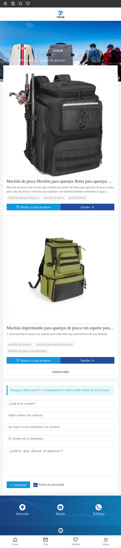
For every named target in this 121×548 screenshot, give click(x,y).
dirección (22, 514)
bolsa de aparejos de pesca (23, 197)
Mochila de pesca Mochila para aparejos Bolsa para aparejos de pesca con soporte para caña (60, 181)
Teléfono (99, 514)
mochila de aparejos (20, 344)
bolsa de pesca (77, 197)
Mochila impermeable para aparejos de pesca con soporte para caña (60, 328)
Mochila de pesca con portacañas (27, 351)
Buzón (60, 514)
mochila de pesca (54, 197)
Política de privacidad (51, 484)
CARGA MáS (60, 372)
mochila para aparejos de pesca (55, 344)
